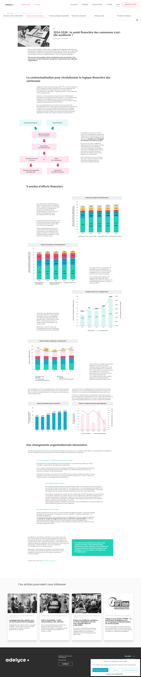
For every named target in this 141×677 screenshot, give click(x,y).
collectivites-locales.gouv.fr (49, 560)
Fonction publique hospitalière (59, 16)
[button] (74, 5)
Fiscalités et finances (124, 16)
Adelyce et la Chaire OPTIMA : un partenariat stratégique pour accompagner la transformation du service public (118, 621)
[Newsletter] (133, 656)
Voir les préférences (130, 670)
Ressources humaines (79, 16)
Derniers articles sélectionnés (13, 16)
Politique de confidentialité (114, 674)
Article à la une (14, 617)
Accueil (8, 13)
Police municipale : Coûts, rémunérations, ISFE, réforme (52, 621)
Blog (12, 13)
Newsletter (128, 656)
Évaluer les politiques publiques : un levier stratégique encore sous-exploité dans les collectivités (86, 622)
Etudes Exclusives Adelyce (26, 615)
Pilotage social (99, 16)
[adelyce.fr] (9, 5)
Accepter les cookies (100, 670)
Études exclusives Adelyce (35, 16)
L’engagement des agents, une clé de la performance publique (21, 621)
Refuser (115, 670)
